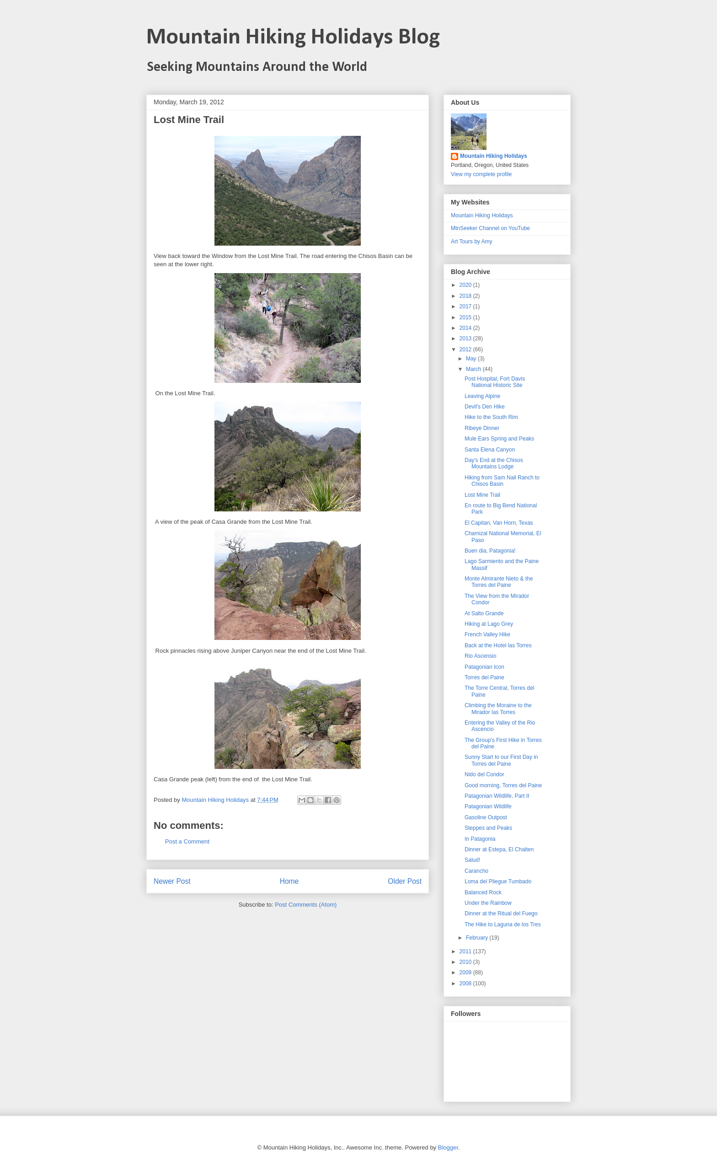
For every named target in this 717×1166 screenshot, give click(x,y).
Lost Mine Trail (482, 495)
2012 (466, 349)
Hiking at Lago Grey (489, 624)
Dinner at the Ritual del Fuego (501, 913)
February (477, 938)
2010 (466, 962)
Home (289, 881)
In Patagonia (480, 839)
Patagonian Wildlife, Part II (497, 796)
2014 (466, 328)
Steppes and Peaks (488, 828)
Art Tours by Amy (471, 241)
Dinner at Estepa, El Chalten (499, 849)
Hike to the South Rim (491, 417)
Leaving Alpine (482, 396)
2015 (466, 317)
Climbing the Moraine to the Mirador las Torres (498, 708)
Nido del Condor (484, 774)
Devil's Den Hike (485, 406)
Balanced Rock (483, 892)
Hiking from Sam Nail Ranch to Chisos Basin (502, 480)
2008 (466, 983)
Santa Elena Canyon (490, 449)
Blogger (448, 1147)
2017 (466, 306)
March (474, 369)
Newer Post (172, 881)
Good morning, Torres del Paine (503, 785)
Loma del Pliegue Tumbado (498, 881)
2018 (466, 296)
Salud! (472, 860)
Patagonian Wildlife (488, 806)
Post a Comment (187, 841)
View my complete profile (481, 174)
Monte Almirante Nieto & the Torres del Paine (499, 581)
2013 (466, 338)
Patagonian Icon (484, 667)
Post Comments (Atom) (306, 904)
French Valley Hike (487, 634)
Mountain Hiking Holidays (493, 156)
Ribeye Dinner (482, 428)
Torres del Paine (484, 677)
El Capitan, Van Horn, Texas (499, 523)
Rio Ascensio (480, 656)
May (472, 358)
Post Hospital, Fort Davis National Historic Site (495, 382)
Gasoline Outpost (486, 817)
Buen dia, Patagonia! (490, 551)
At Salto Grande (484, 613)
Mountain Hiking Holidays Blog (293, 37)
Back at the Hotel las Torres (498, 645)
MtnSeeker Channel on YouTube (490, 228)
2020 (466, 285)
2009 (466, 972)
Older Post (405, 881)
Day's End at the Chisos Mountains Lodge (494, 463)
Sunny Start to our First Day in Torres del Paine (501, 760)
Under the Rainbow (488, 903)
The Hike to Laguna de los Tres (503, 924)
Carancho (476, 871)
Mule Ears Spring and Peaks (499, 438)
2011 (466, 951)
